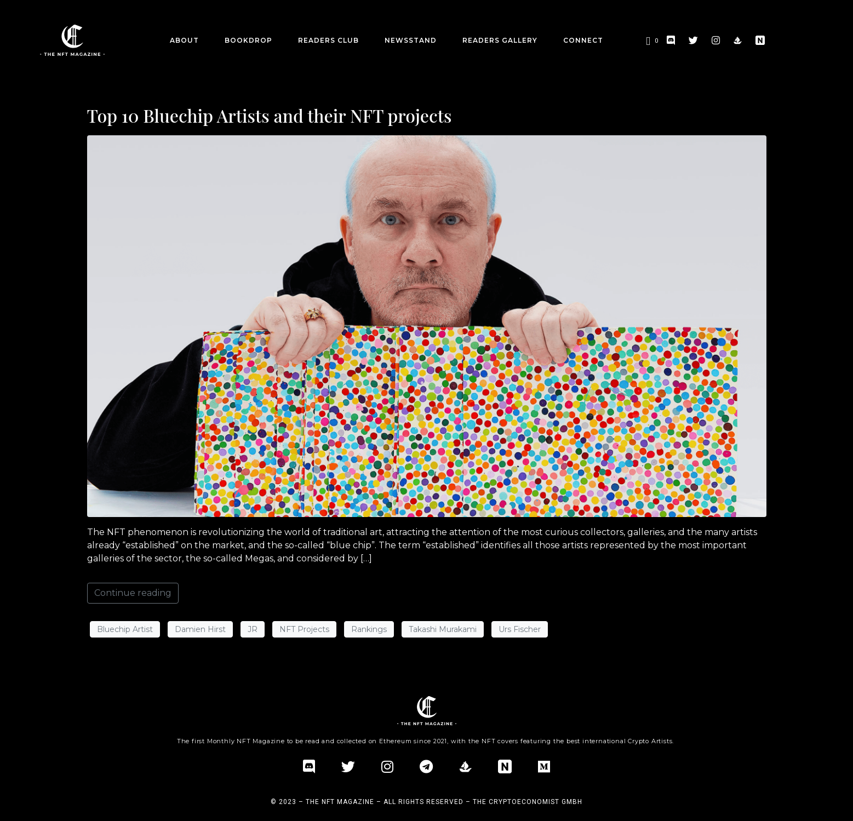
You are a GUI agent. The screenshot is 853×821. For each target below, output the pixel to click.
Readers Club (328, 40)
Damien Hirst (200, 629)
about (184, 40)
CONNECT (583, 40)
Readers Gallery (499, 40)
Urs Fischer (520, 629)
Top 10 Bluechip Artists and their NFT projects (269, 115)
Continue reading (132, 593)
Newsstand (411, 40)
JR (252, 629)
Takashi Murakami (443, 629)
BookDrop (248, 40)
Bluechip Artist (125, 629)
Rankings (369, 629)
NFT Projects (304, 629)
